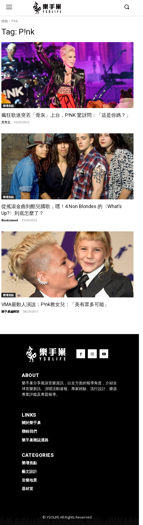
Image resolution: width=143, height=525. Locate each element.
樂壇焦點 (8, 106)
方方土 (5, 122)
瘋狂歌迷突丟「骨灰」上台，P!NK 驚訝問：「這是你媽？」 (66, 115)
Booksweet (9, 220)
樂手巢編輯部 (10, 311)
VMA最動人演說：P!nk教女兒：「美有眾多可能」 (55, 304)
